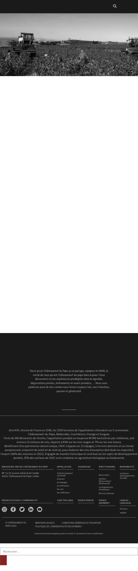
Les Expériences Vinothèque (106, 488)
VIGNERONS (84, 466)
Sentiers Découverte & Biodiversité (105, 481)
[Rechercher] (3, 560)
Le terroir (61, 479)
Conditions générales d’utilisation (81, 522)
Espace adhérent (104, 501)
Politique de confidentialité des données (58, 526)
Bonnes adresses (106, 493)
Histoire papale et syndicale (65, 474)
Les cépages (62, 482)
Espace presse (86, 500)
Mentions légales (44, 522)
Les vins (60, 489)
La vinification (63, 485)
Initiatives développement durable (127, 476)
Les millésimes (63, 492)
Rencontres (104, 475)
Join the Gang (65, 500)
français (123, 508)
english (123, 512)
